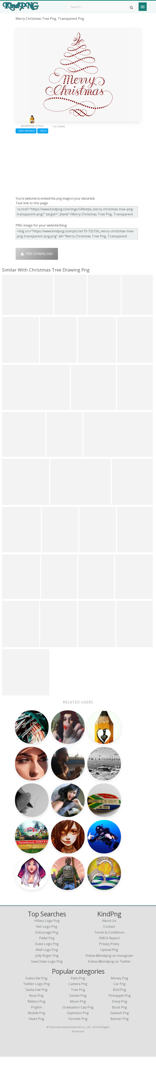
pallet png (46, 971)
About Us (109, 954)
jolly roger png (47, 989)
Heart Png (36, 1052)
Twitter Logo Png (36, 1017)
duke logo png (47, 977)
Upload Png (109, 983)
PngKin (36, 1040)
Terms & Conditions (109, 965)
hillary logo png (47, 954)
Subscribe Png (36, 1011)
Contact (109, 960)
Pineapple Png (120, 1029)
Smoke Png (78, 1029)
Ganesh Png (119, 1046)
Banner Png (119, 1052)
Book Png (119, 1040)
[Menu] (143, 6)
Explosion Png (78, 1046)
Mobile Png (36, 1046)
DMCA (43, 130)
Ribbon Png (36, 1034)
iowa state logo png (47, 995)
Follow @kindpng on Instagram (109, 989)
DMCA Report (109, 971)
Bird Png (119, 1023)
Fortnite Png (78, 1052)
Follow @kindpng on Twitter (109, 995)
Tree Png (78, 1023)
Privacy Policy (109, 977)
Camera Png (78, 1017)
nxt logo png (46, 960)
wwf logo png (47, 983)
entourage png (46, 965)
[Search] (131, 7)
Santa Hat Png (36, 1023)
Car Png (119, 1017)
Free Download (37, 254)
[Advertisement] (78, 164)
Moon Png (78, 1034)
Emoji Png (119, 1034)
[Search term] (101, 6)
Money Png (119, 1011)
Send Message (26, 130)
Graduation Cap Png (78, 1040)
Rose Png (36, 1029)
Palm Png (78, 1011)
